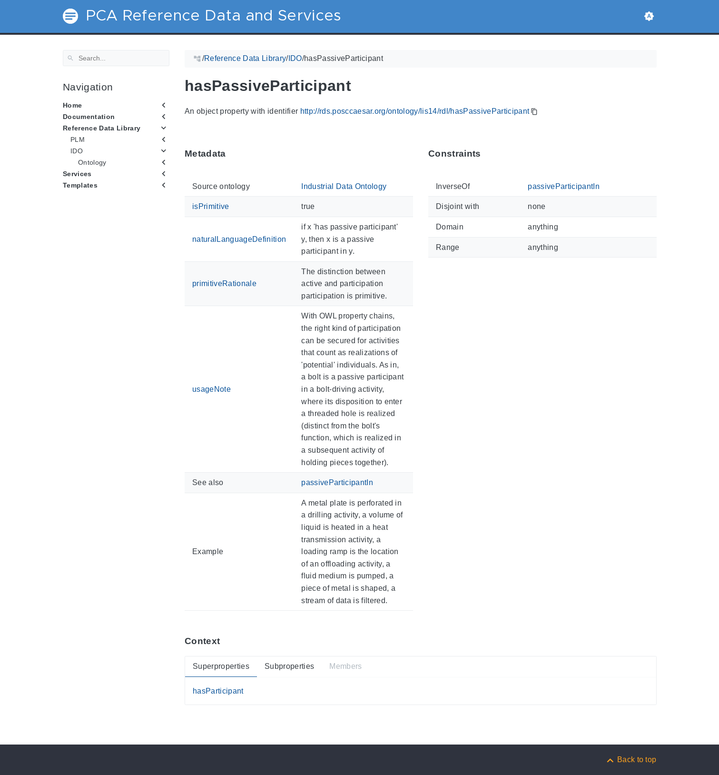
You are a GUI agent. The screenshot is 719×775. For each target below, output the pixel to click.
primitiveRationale (224, 283)
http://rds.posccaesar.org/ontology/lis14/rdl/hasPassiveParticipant (414, 111)
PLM (77, 139)
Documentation (89, 116)
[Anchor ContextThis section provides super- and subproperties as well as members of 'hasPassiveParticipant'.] (227, 641)
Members (345, 666)
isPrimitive (210, 206)
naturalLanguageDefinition (239, 239)
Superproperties (221, 666)
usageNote (211, 389)
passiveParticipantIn (337, 482)
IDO (76, 151)
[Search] (116, 58)
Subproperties (289, 666)
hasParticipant (218, 691)
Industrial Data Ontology (343, 186)
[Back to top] (631, 759)
